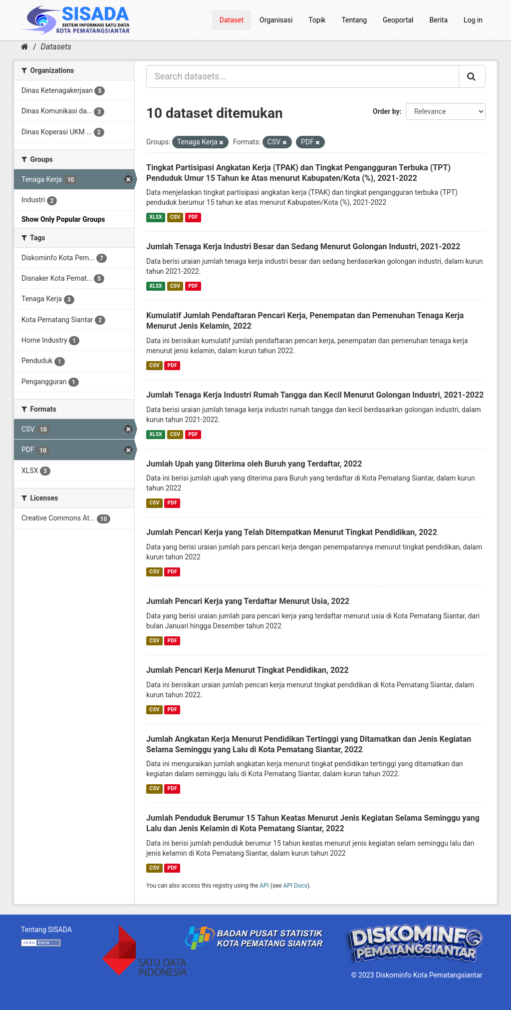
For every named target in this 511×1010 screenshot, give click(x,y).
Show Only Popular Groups (63, 219)
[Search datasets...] (302, 76)
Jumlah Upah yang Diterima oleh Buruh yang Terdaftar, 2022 (254, 464)
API (264, 885)
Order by (386, 111)
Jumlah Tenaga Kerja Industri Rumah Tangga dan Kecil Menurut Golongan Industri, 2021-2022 (315, 395)
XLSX (155, 217)
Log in (473, 20)
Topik (316, 20)
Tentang (354, 20)
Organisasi (275, 20)
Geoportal (398, 20)
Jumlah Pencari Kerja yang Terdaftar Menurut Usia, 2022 (247, 601)
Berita (439, 20)
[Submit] (472, 76)
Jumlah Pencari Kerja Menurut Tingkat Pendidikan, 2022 (247, 670)
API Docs (295, 885)
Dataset (232, 20)
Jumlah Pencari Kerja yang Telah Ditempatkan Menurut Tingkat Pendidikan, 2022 (291, 532)
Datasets (56, 46)
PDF (193, 217)
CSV (175, 217)
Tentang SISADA (46, 930)
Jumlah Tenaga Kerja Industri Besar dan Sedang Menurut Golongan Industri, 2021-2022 (303, 246)
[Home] (24, 46)
